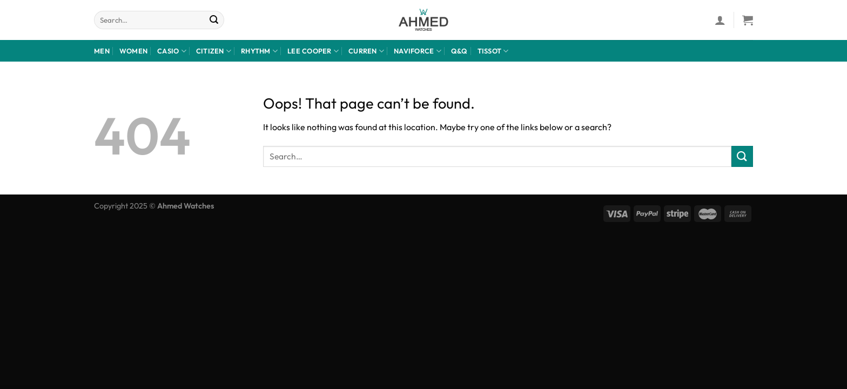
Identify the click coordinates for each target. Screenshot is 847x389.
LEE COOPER (313, 51)
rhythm (259, 51)
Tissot (493, 51)
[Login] (720, 20)
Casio (171, 51)
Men (102, 50)
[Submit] (214, 20)
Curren (366, 51)
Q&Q (459, 50)
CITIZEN (213, 51)
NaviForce (417, 51)
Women (133, 50)
